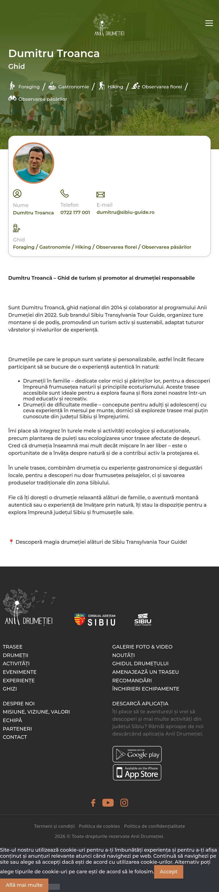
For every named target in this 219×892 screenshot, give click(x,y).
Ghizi (10, 689)
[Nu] (54, 887)
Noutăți (123, 655)
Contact (15, 737)
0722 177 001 (75, 212)
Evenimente (20, 672)
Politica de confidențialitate (154, 826)
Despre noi (19, 704)
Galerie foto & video (142, 647)
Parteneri (17, 729)
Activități (16, 664)
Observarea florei (157, 86)
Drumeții (15, 655)
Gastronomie (68, 86)
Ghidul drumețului (140, 664)
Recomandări (132, 681)
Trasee (13, 647)
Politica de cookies (99, 826)
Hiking (110, 86)
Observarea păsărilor (37, 98)
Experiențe (19, 681)
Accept (169, 872)
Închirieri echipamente (145, 689)
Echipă (12, 720)
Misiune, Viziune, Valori (36, 712)
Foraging (24, 86)
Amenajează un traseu (145, 672)
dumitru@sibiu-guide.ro (125, 212)
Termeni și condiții (54, 826)
